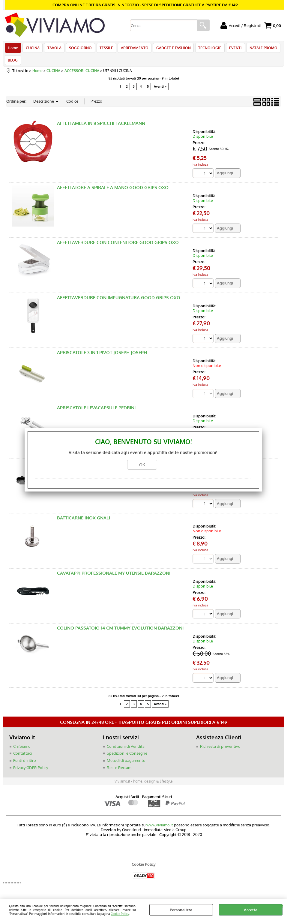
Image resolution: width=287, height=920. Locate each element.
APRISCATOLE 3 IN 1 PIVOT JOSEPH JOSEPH (102, 356)
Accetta (250, 909)
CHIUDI (282, 905)
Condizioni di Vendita (126, 749)
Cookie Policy (120, 913)
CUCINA (32, 48)
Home (13, 48)
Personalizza (181, 909)
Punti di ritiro (24, 764)
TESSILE (104, 48)
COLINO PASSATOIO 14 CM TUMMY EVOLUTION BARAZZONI (120, 632)
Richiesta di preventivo (220, 749)
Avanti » (160, 90)
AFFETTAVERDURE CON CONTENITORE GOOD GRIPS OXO (118, 246)
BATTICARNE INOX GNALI (83, 521)
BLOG (13, 62)
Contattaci (22, 757)
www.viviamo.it (159, 828)
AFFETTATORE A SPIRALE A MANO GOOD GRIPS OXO (113, 191)
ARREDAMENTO (132, 48)
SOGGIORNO (78, 48)
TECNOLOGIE (206, 48)
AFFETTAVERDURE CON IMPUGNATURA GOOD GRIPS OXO (118, 301)
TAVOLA (53, 48)
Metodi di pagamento (126, 764)
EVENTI (231, 48)
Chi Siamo (22, 749)
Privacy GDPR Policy (30, 771)
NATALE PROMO (259, 48)
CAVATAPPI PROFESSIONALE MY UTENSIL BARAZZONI (113, 576)
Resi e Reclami (119, 771)
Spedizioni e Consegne (127, 757)
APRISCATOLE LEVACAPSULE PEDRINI (96, 411)
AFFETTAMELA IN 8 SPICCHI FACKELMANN (101, 126)
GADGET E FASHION (170, 48)
